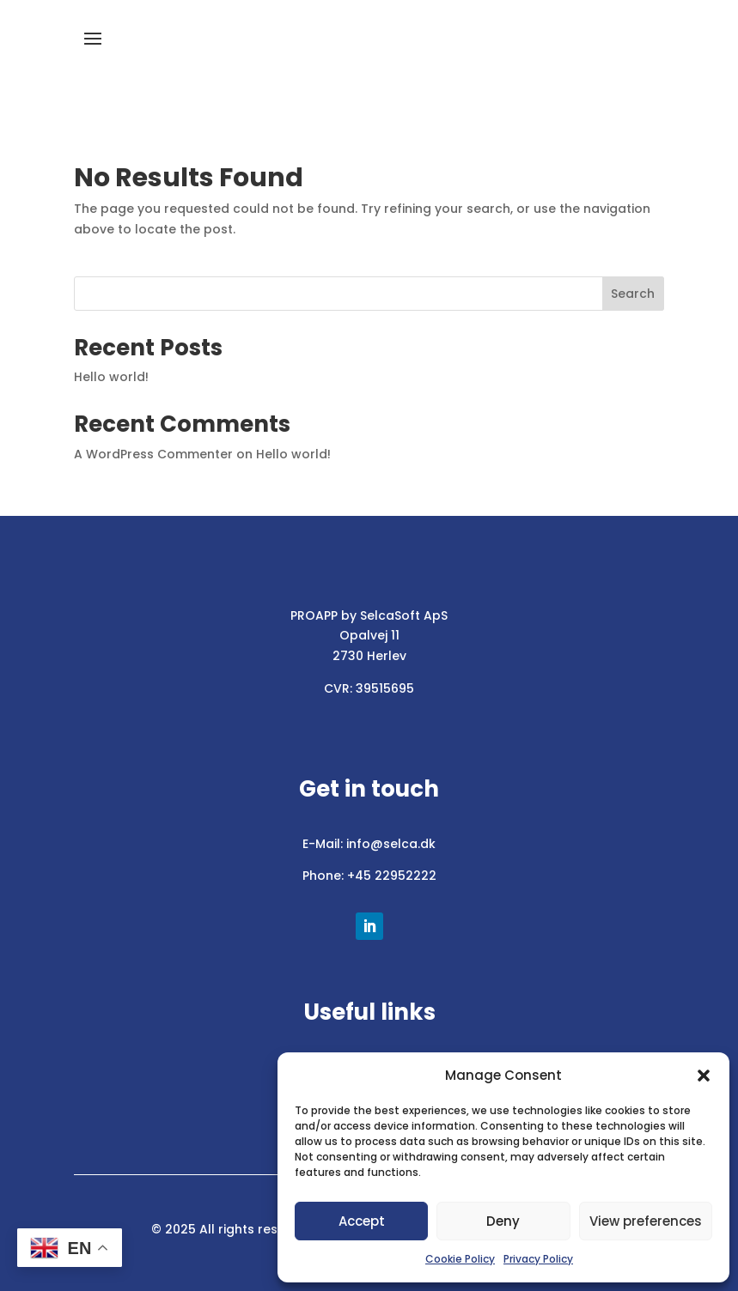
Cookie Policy (460, 1259)
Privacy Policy (538, 1259)
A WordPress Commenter (153, 454)
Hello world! (111, 376)
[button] (703, 1075)
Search (633, 293)
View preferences (645, 1221)
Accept (362, 1221)
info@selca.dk (391, 843)
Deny (503, 1221)
